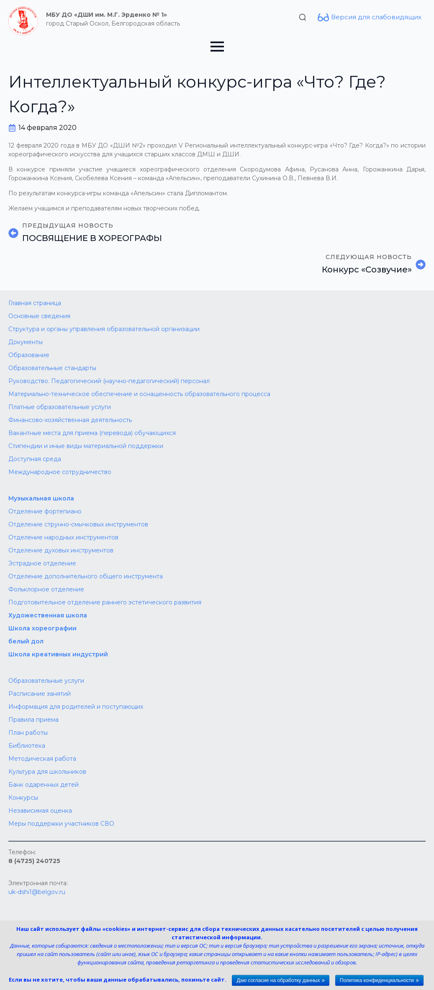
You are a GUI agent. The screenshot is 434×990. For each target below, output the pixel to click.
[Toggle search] (302, 17)
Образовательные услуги (46, 680)
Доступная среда (34, 459)
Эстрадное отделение (42, 563)
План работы (28, 732)
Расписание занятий (39, 693)
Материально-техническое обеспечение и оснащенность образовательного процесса (139, 394)
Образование (28, 355)
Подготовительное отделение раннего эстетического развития (104, 602)
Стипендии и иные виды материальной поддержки (85, 446)
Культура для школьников (47, 771)
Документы (25, 342)
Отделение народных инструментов (63, 537)
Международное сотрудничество (59, 472)
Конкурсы (23, 797)
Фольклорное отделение (46, 589)
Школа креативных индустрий (58, 654)
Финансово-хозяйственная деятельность (70, 420)
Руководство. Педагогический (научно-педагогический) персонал (109, 381)
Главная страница (34, 303)
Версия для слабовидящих (376, 17)
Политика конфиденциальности (377, 980)
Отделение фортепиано (45, 511)
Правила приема (33, 719)
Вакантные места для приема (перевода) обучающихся (92, 433)
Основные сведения (39, 316)
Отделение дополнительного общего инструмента (85, 576)
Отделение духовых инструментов (60, 550)
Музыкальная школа (41, 498)
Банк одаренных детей (43, 784)
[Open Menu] (217, 46)
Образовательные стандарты (52, 368)
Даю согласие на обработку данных (278, 980)
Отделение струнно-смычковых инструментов (78, 524)
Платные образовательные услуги (59, 407)
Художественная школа (47, 615)
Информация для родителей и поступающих (75, 706)
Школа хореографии (42, 628)
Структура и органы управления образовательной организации (104, 329)
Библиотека (26, 745)
